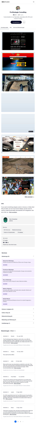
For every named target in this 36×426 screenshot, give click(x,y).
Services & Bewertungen (18, 27)
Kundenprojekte (4, 27)
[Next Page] (23, 422)
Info (11, 27)
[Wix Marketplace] (5, 2)
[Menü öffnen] (33, 2)
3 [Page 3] (20, 421)
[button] (18, 40)
